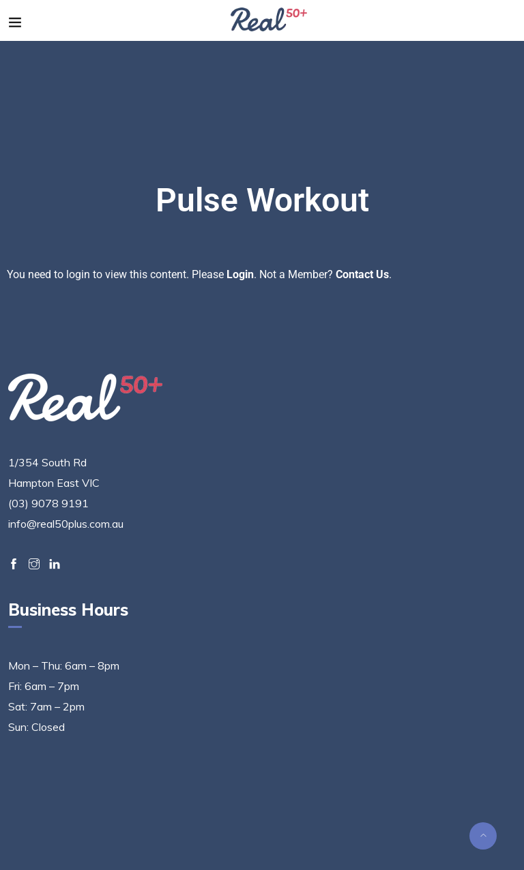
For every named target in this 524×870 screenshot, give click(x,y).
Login (240, 274)
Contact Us (362, 274)
